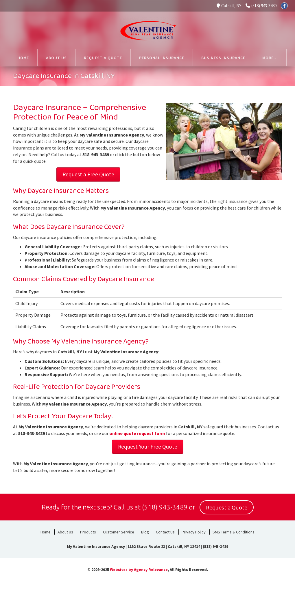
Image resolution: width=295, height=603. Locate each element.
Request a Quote (226, 506)
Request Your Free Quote (147, 446)
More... (270, 57)
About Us (65, 531)
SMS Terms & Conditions (234, 531)
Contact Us (165, 531)
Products (88, 531)
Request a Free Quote (88, 174)
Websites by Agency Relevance (139, 568)
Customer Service (118, 531)
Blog (145, 531)
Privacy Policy (194, 531)
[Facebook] (284, 5)
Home (45, 531)
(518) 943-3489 (261, 5)
